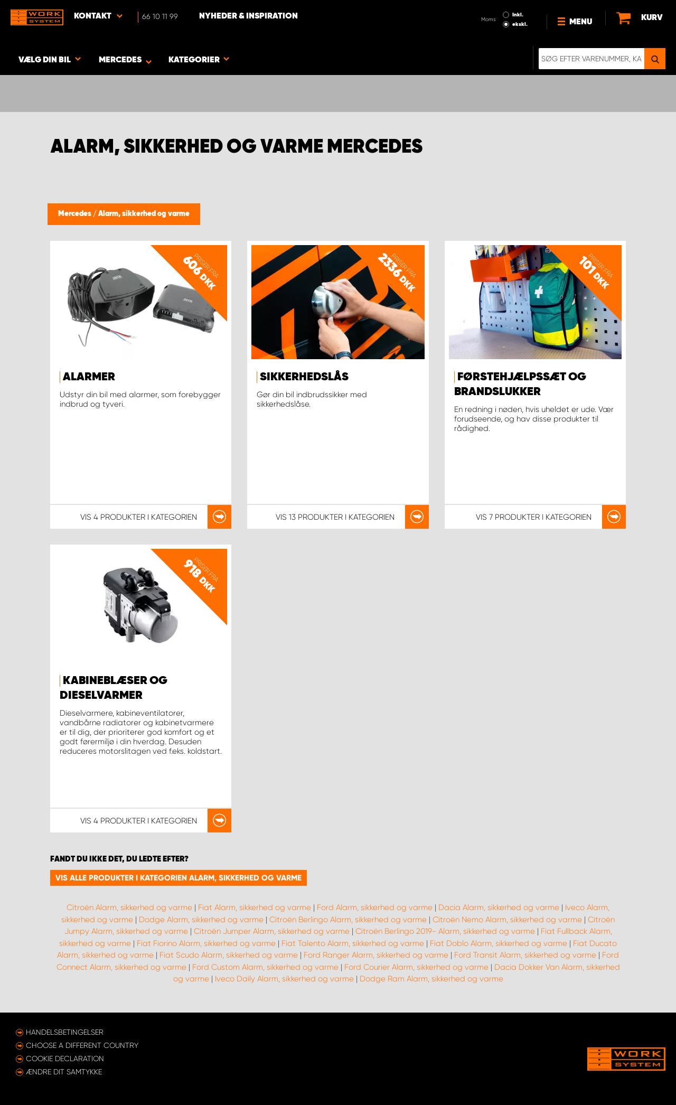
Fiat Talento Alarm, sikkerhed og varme (352, 943)
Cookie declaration (65, 1058)
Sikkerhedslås (304, 377)
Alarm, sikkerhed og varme (144, 214)
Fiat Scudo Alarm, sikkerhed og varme (228, 955)
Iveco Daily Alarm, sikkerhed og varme (284, 979)
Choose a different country (82, 1045)
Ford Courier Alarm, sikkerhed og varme (416, 967)
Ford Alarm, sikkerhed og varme (375, 907)
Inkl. (517, 14)
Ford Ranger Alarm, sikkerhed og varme (376, 955)
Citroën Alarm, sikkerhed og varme (129, 907)
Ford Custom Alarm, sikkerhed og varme (265, 967)
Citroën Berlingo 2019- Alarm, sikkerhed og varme (445, 931)
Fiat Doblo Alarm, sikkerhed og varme (498, 943)
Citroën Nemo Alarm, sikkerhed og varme (507, 919)
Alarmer (89, 377)
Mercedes (75, 214)
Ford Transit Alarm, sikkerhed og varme (525, 955)
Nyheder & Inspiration (248, 16)
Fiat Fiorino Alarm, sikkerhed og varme (206, 943)
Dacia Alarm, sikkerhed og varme (498, 907)
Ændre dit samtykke (64, 1071)
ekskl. (520, 24)
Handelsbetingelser (65, 1032)
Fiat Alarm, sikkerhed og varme (254, 907)
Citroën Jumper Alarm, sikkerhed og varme (272, 931)
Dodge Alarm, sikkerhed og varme (201, 919)
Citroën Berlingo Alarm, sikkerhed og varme (348, 919)
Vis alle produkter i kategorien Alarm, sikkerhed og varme (178, 878)
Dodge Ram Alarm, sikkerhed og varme (431, 979)
